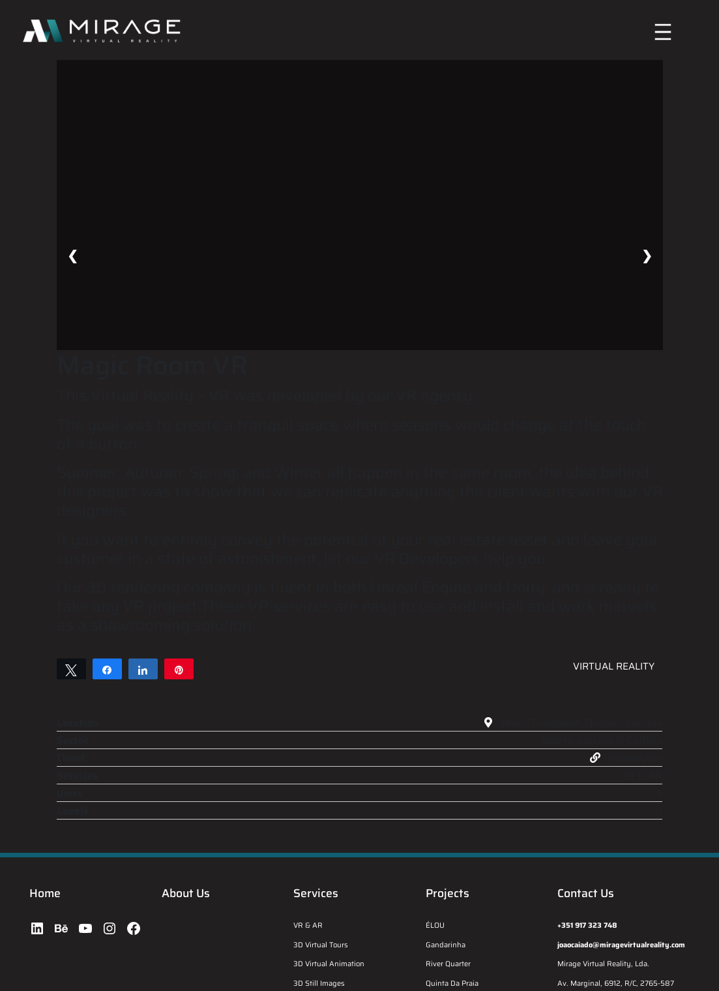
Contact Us (585, 893)
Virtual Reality (613, 666)
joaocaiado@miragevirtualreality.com (621, 945)
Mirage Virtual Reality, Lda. (603, 963)
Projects (447, 893)
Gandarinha (445, 945)
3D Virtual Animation (328, 963)
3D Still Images (319, 983)
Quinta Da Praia (452, 983)
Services (315, 893)
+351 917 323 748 (587, 925)
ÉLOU (435, 925)
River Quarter (448, 963)
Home (45, 893)
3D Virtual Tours (320, 945)
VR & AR (308, 925)
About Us (186, 893)
